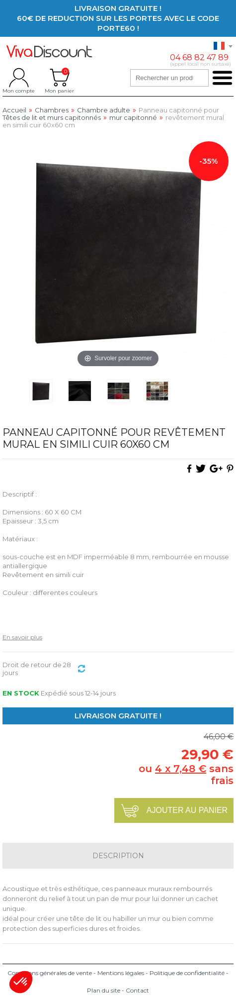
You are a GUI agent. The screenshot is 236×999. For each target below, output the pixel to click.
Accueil (14, 110)
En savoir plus (22, 637)
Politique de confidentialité (187, 973)
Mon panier (59, 78)
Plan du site (103, 990)
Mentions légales (120, 973)
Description (118, 855)
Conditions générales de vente (49, 973)
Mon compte (18, 78)
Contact (137, 990)
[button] (21, 982)
